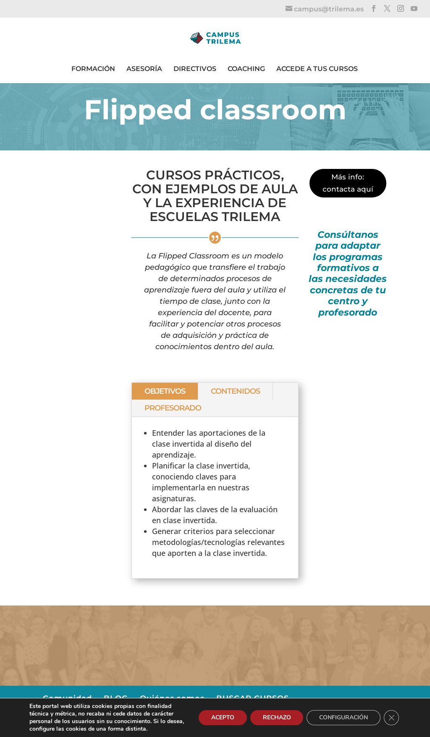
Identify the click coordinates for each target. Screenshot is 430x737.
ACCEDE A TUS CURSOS (317, 69)
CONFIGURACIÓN (343, 717)
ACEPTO (222, 717)
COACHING (246, 69)
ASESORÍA (144, 69)
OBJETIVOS (164, 391)
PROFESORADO (172, 408)
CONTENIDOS (235, 391)
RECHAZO (276, 717)
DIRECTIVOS (194, 69)
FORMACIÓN (93, 69)
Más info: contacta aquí (347, 183)
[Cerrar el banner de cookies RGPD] (391, 717)
